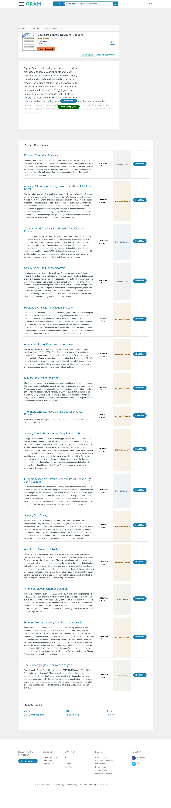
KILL (67, 711)
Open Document (46, 49)
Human (110, 711)
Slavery (27, 711)
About (67, 757)
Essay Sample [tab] (88, 55)
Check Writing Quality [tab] (105, 55)
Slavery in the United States (35, 715)
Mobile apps (47, 761)
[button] (21, 4)
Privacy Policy (100, 767)
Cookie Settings (105, 785)
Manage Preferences (103, 773)
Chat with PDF (48, 764)
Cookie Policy (72, 785)
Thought (110, 715)
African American (72, 715)
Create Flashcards (28, 761)
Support (68, 764)
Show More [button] (68, 101)
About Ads (84, 785)
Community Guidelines (104, 761)
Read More (139, 164)
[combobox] (59, 3)
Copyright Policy (101, 757)
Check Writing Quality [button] (68, 107)
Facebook (140, 757)
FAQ (66, 761)
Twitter (139, 763)
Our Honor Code (102, 764)
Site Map (68, 767)
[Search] (115, 3)
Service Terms (101, 770)
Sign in (150, 4)
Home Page (24, 28)
